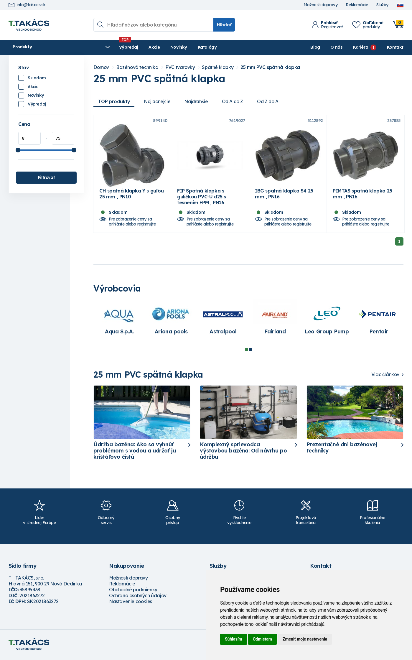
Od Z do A (272, 101)
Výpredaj (98, 47)
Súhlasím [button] (233, 639)
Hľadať (224, 24)
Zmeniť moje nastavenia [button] (305, 639)
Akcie (123, 47)
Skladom (37, 77)
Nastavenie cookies (130, 603)
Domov (101, 67)
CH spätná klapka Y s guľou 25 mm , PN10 (131, 195)
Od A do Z (235, 101)
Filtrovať (46, 177)
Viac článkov (385, 376)
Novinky (148, 47)
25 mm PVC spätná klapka (270, 67)
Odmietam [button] (262, 639)
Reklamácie (357, 4)
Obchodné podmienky (133, 592)
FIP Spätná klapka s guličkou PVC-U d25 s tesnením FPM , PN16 (201, 198)
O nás (336, 47)
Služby (382, 4)
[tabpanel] (119, 322)
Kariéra (360, 47)
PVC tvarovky (180, 67)
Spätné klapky (217, 67)
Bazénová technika (137, 67)
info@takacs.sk (27, 4)
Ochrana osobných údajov (138, 597)
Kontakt (395, 47)
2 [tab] (250, 351)
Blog (315, 47)
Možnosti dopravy (321, 4)
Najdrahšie (198, 101)
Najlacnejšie (158, 101)
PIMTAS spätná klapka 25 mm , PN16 (362, 195)
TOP (114, 101)
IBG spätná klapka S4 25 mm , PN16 (284, 195)
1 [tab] (246, 351)
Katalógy (177, 47)
